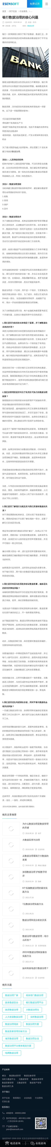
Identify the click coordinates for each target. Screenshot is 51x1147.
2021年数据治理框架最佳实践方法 (34, 954)
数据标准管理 (37, 1079)
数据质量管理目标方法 (16, 1031)
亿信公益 (6, 1101)
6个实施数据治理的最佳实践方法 (35, 890)
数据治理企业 (32, 1038)
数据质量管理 (7, 1083)
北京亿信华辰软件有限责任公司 (35, 1138)
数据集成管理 (15, 1076)
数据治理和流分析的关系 (34, 920)
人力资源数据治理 (14, 1017)
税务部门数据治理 (34, 995)
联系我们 (17, 1098)
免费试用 (35, 3)
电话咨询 (13, 1143)
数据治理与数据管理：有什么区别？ (35, 938)
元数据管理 (23, 1079)
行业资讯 (23, 11)
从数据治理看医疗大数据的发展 (35, 858)
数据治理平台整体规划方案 (18, 1046)
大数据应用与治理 (31, 840)
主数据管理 (21, 1083)
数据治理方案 (32, 1024)
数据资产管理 (35, 1083)
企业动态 (28, 1098)
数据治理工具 (7, 1086)
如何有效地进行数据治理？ (35, 968)
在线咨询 (38, 1143)
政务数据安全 (11, 1002)
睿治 (4, 1076)
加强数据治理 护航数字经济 (34, 874)
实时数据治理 (36, 1017)
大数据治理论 (32, 1010)
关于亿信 (13, 11)
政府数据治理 (11, 1010)
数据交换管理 (29, 1076)
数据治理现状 (11, 1024)
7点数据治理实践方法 (32, 904)
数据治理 (30, 26)
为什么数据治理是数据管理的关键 (35, 826)
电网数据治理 (11, 1053)
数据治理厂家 (11, 995)
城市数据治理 (11, 1038)
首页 (4, 11)
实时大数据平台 (8, 1079)
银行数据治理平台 (34, 1002)
